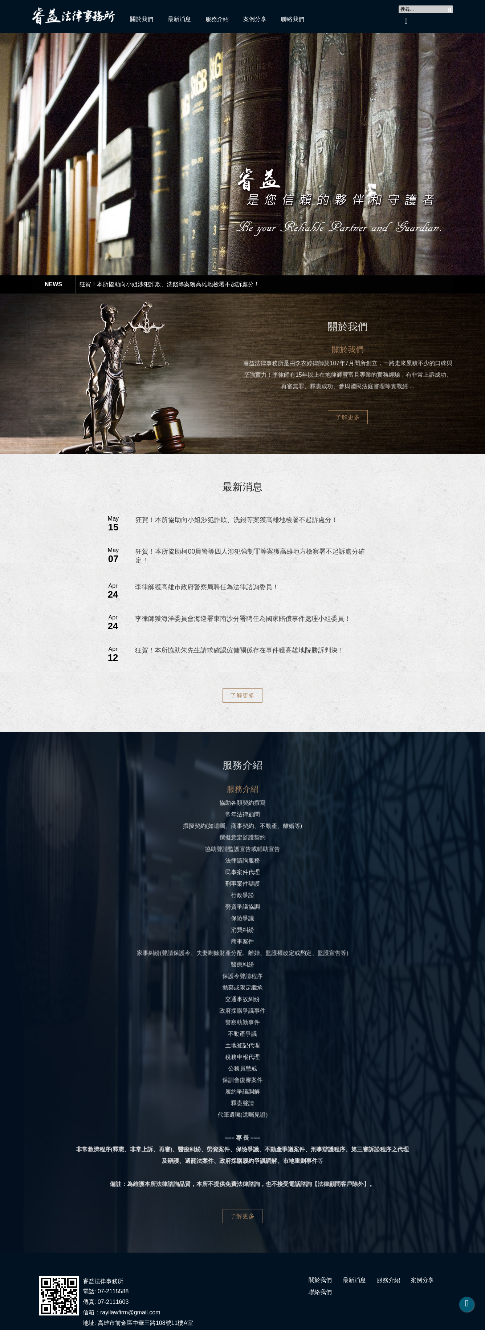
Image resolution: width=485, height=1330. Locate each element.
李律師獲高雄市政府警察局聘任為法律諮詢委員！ (207, 587)
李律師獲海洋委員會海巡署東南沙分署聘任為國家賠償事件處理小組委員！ (243, 618)
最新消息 (179, 19)
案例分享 (254, 19)
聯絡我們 (292, 19)
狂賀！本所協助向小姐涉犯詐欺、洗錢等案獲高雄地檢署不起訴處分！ (170, 284)
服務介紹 (217, 19)
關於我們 (141, 19)
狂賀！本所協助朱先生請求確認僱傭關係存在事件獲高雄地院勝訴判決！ (239, 650)
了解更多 (347, 417)
